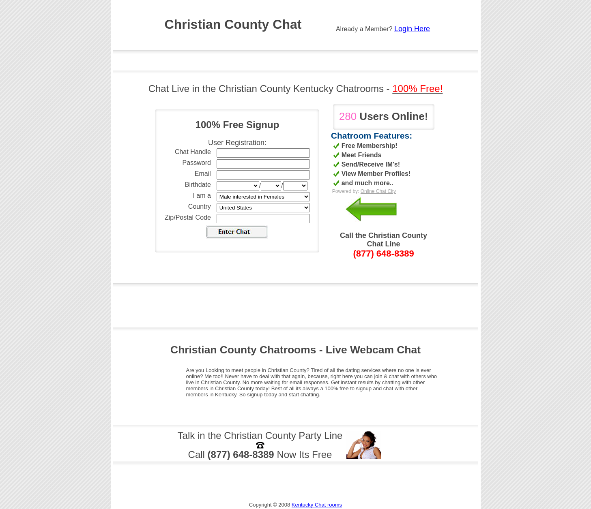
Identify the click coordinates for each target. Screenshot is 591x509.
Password (197, 162)
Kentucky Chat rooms (317, 505)
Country (199, 206)
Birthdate (198, 184)
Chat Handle (193, 151)
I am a (202, 195)
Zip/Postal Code (188, 217)
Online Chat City (378, 191)
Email (203, 173)
